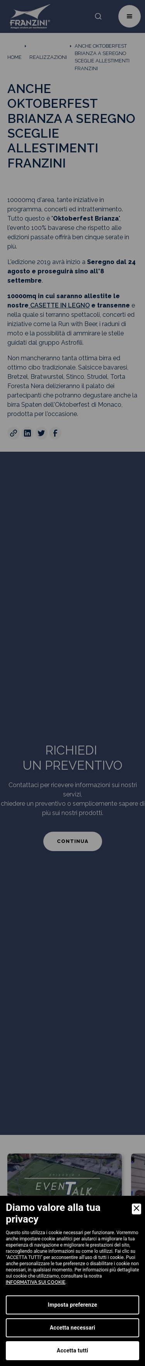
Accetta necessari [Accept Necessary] (73, 1328)
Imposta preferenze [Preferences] (72, 1305)
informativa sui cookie (35, 1282)
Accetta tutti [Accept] (72, 1350)
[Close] (136, 1209)
